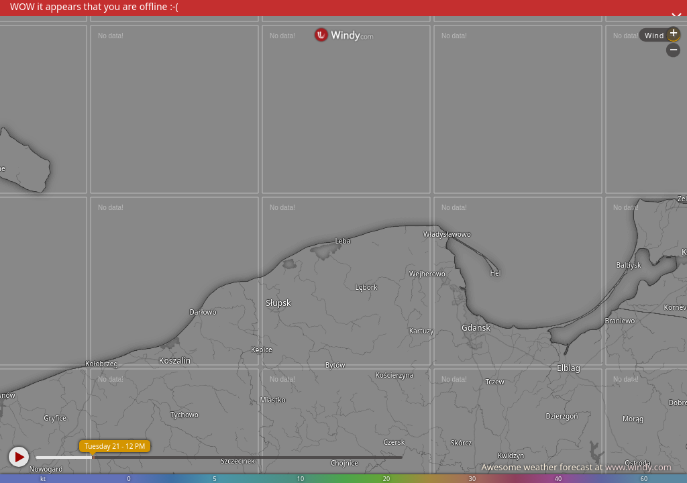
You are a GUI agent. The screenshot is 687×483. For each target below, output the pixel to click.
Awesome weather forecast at (576, 467)
